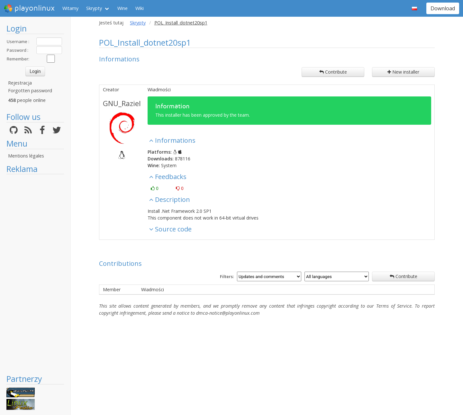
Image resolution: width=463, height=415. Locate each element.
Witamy (70, 8)
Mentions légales (26, 156)
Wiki (139, 8)
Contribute (333, 72)
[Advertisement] (35, 273)
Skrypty (94, 8)
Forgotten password (30, 90)
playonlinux (29, 8)
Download (443, 8)
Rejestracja (20, 83)
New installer (403, 72)
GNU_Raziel (122, 103)
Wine (122, 8)
